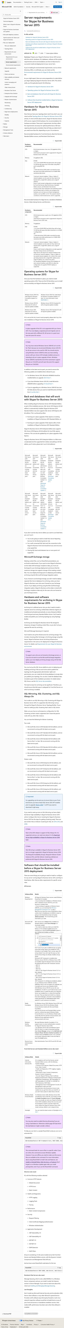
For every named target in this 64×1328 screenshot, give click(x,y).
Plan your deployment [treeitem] (10, 46)
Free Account (57, 7)
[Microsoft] (3, 2)
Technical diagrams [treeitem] (8, 21)
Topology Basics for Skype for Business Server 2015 (47, 116)
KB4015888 (44, 300)
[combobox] (11, 14)
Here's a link (39, 805)
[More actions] (61, 12)
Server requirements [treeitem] (11, 62)
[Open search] (56, 2)
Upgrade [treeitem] (7, 71)
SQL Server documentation (43, 681)
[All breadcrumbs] (25, 12)
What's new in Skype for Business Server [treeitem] (11, 25)
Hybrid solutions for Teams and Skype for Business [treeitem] (11, 38)
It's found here (48, 384)
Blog (22, 1324)
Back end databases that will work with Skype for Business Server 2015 (44, 42)
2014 (55, 821)
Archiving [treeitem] (7, 105)
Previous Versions (14, 1324)
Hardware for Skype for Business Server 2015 (37, 37)
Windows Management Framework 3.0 (45, 908)
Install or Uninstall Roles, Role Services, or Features (41, 1162)
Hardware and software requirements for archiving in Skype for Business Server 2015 (44, 44)
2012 (58, 821)
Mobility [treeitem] (7, 115)
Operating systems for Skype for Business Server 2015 (39, 39)
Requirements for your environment (37, 12)
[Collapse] (20, 11)
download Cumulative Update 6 (51, 479)
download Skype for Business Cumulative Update (43, 487)
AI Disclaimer (4, 1324)
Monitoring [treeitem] (7, 102)
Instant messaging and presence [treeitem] (10, 83)
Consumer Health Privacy (47, 1324)
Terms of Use (4, 1327)
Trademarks (13, 1327)
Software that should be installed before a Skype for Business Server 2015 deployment (43, 48)
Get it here (47, 378)
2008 (25, 824)
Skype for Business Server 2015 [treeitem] (11, 18)
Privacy (36, 1324)
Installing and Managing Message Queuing (42, 1286)
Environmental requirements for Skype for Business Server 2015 (42, 72)
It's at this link (34, 392)
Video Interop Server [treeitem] (10, 87)
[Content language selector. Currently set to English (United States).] (9, 1320)
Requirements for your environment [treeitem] (11, 58)
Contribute (29, 1324)
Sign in (60, 2)
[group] (43, 1141)
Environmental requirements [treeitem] (13, 65)
